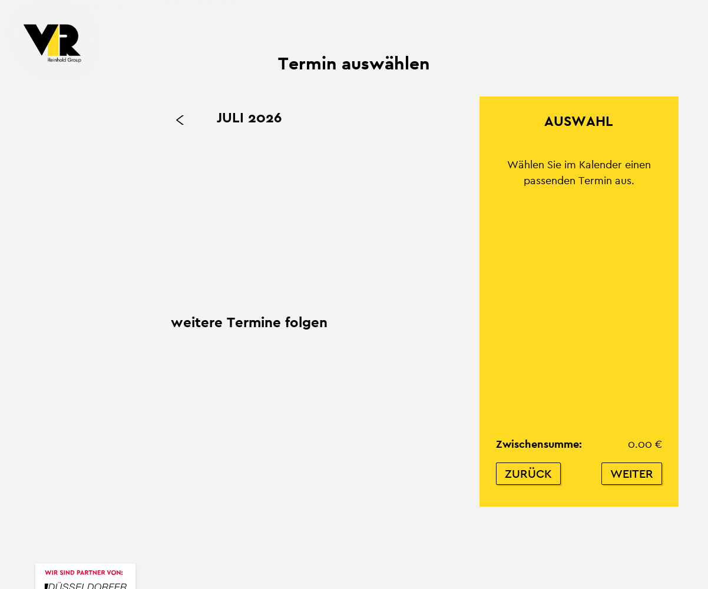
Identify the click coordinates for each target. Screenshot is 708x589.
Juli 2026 (249, 117)
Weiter (631, 473)
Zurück (528, 473)
